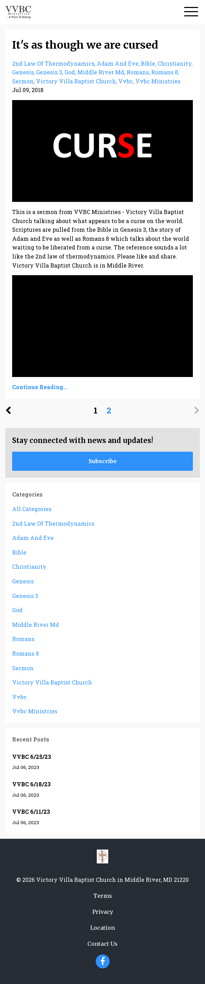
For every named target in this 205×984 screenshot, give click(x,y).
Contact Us (102, 943)
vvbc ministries (157, 81)
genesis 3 (49, 72)
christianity (174, 63)
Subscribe (102, 461)
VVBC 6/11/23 (31, 811)
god (70, 72)
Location (102, 927)
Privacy (102, 911)
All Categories (31, 508)
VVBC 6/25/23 (31, 756)
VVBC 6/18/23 (31, 784)
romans (138, 72)
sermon (23, 81)
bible (148, 63)
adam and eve (117, 63)
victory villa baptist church (76, 81)
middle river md (100, 72)
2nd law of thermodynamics (53, 63)
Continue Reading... (39, 387)
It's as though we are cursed (85, 44)
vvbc (125, 81)
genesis (23, 72)
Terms (102, 895)
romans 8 (164, 72)
